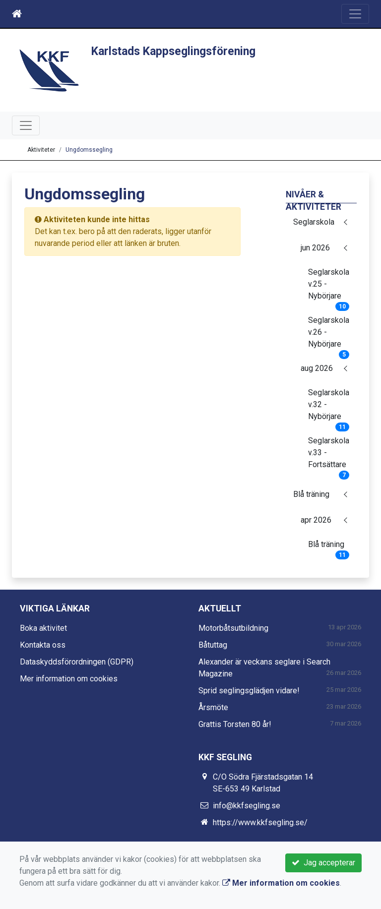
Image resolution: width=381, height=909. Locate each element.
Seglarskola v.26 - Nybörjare (329, 335)
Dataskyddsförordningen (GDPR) (76, 662)
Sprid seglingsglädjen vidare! (249, 690)
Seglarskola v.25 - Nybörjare (329, 287)
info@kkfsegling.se (246, 805)
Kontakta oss (42, 645)
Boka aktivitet (43, 628)
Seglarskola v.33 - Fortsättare (329, 456)
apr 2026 (316, 520)
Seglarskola (313, 222)
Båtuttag (212, 645)
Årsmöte (213, 707)
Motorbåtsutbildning (233, 628)
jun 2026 (315, 247)
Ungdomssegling (89, 149)
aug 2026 (317, 368)
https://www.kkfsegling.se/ (260, 822)
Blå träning (311, 494)
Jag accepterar (323, 862)
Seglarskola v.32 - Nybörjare (329, 407)
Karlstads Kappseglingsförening (173, 51)
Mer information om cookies (69, 678)
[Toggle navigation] (355, 14)
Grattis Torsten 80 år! (234, 724)
